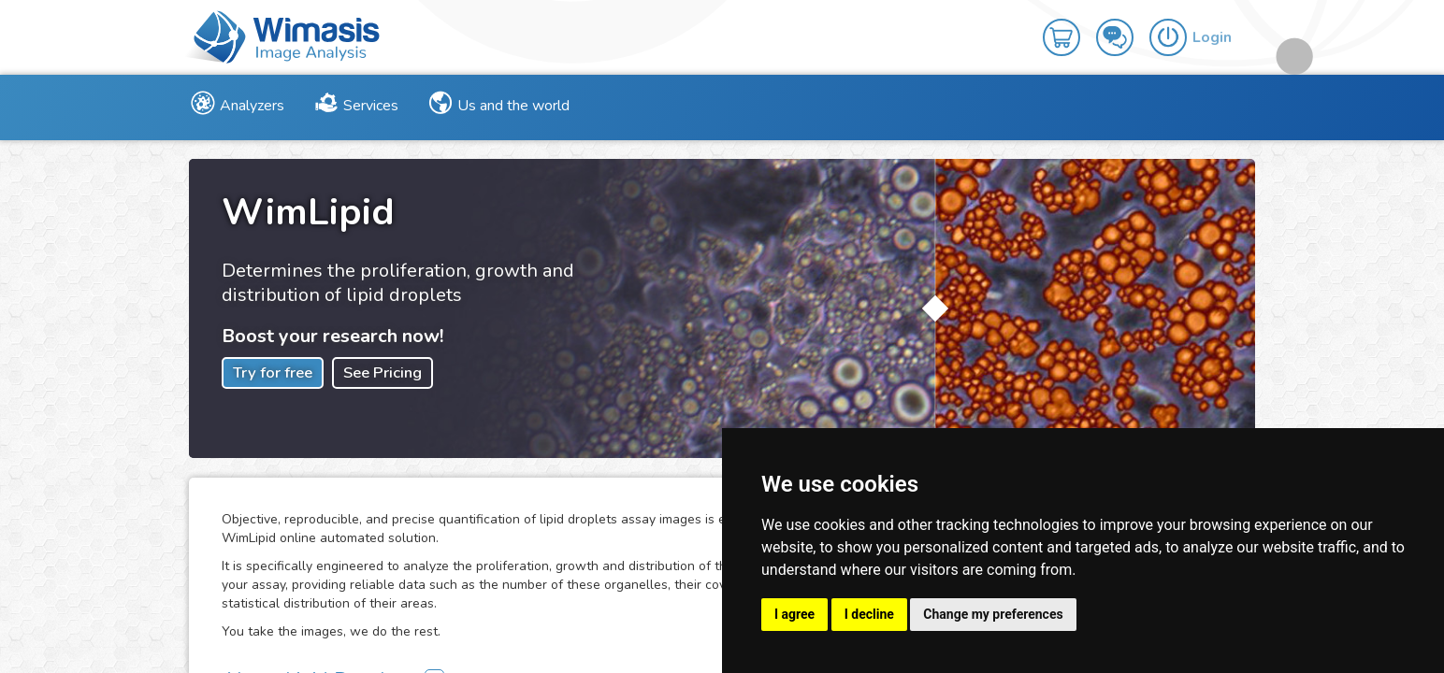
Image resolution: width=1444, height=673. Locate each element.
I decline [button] (869, 614)
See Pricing (382, 372)
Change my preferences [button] (992, 614)
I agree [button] (794, 614)
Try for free (272, 372)
